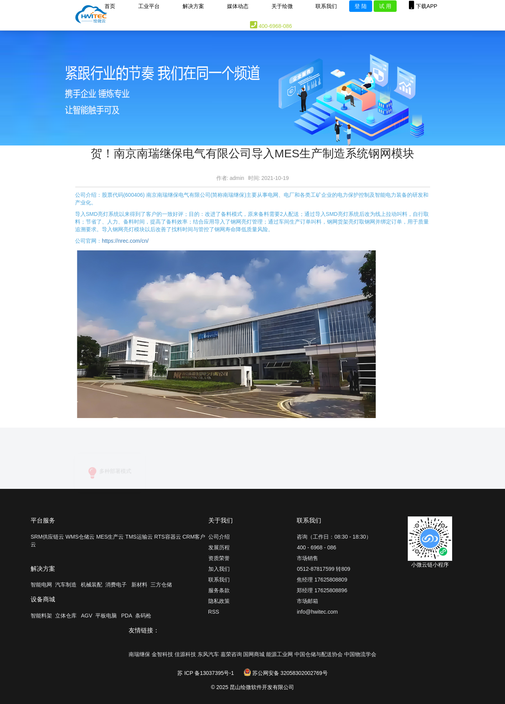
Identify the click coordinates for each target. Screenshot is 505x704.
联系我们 (219, 580)
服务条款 (219, 590)
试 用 (385, 6)
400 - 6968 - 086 (316, 547)
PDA (126, 616)
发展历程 (219, 547)
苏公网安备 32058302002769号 (286, 673)
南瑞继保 (139, 654)
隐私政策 (219, 601)
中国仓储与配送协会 (318, 654)
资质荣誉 (219, 558)
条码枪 (143, 616)
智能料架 (41, 616)
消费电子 (116, 584)
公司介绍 (219, 537)
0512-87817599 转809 (323, 569)
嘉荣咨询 (231, 654)
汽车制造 (66, 584)
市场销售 (307, 558)
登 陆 (361, 6)
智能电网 (41, 584)
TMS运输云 (139, 537)
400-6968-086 (271, 25)
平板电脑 (106, 616)
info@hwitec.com (317, 612)
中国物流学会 (360, 654)
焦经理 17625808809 (322, 580)
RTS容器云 (167, 537)
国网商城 (254, 654)
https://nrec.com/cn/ (125, 241)
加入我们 (219, 569)
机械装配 (91, 584)
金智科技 (162, 654)
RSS (213, 612)
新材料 (139, 584)
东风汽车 (208, 654)
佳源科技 (185, 654)
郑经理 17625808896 (322, 590)
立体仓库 (66, 616)
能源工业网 (279, 654)
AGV (86, 616)
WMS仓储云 (80, 537)
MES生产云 (110, 537)
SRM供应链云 (47, 537)
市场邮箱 (307, 601)
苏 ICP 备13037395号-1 (205, 673)
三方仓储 (161, 584)
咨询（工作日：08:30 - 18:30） (334, 537)
